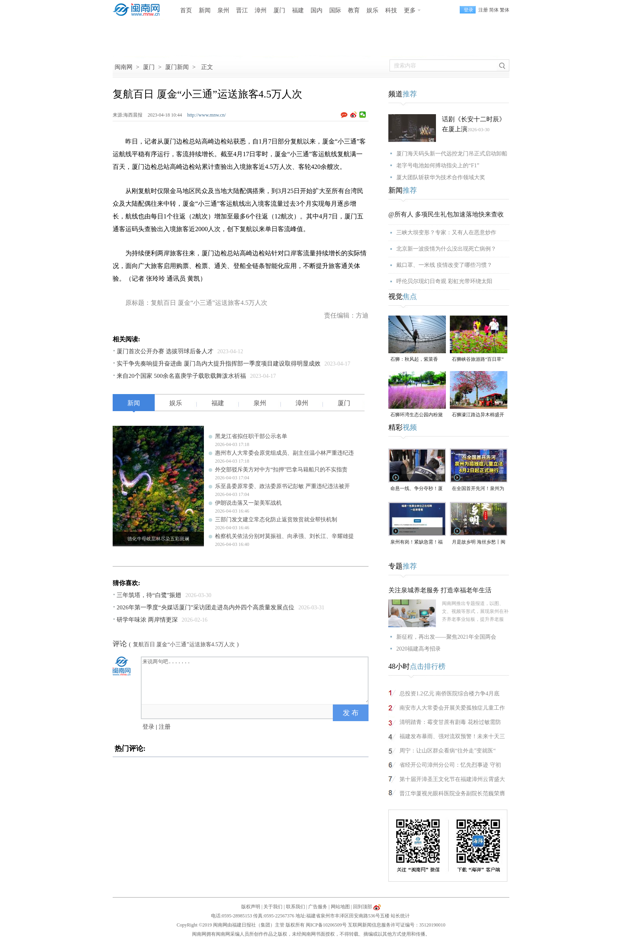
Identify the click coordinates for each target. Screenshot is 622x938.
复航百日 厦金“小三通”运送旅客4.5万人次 (184, 644)
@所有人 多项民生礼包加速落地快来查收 (446, 214)
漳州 (261, 10)
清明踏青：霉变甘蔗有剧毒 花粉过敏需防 (450, 722)
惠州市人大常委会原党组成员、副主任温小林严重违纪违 (284, 453)
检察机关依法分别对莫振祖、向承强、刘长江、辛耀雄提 (284, 536)
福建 (298, 10)
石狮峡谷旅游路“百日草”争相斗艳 (478, 359)
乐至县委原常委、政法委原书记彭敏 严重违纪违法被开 (282, 486)
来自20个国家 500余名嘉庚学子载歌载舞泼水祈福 (181, 376)
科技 (391, 10)
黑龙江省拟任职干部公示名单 (251, 436)
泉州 (223, 10)
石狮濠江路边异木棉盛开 (478, 414)
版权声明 (250, 906)
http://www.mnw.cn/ (206, 115)
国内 (317, 10)
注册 (483, 10)
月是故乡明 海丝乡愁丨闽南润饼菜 (478, 542)
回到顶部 (362, 906)
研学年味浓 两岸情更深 (147, 619)
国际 (335, 10)
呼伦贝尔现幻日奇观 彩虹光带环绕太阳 (444, 281)
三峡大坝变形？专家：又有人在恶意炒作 (446, 232)
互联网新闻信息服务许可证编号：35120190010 (396, 925)
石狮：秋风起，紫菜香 (414, 359)
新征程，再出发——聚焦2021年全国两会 (446, 637)
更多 (410, 10)
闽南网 (123, 67)
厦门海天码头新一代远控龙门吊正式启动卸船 (451, 154)
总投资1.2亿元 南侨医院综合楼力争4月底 (449, 694)
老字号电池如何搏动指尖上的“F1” (437, 165)
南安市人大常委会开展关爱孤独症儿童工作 (452, 708)
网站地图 (340, 906)
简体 (494, 10)
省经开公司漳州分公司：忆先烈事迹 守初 (450, 765)
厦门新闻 (177, 67)
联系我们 (295, 906)
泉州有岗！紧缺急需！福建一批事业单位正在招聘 (416, 542)
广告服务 (317, 906)
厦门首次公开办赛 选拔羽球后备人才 (165, 351)
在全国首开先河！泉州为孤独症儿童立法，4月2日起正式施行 (478, 489)
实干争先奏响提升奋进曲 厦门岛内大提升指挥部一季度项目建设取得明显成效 (219, 363)
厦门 (279, 10)
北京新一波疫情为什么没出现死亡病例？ (446, 249)
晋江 (242, 10)
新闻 (205, 10)
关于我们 (272, 906)
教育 (354, 10)
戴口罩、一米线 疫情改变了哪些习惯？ (444, 265)
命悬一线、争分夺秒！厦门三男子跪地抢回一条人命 (416, 489)
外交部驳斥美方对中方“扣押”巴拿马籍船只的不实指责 (281, 470)
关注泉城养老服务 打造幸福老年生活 (439, 590)
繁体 (504, 10)
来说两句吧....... (255, 680)
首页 (186, 10)
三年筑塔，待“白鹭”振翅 (149, 595)
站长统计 (400, 916)
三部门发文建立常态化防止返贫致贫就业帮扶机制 (276, 520)
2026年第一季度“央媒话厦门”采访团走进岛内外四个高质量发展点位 (205, 607)
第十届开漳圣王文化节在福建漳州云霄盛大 (452, 779)
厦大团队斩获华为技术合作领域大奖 (440, 177)
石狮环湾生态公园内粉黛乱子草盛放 (416, 415)
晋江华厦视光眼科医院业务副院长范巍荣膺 (452, 793)
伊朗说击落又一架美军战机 (248, 503)
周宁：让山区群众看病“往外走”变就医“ (447, 751)
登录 (148, 727)
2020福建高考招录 (418, 649)
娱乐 (372, 10)
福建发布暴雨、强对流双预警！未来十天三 (452, 736)
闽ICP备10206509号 (326, 925)
